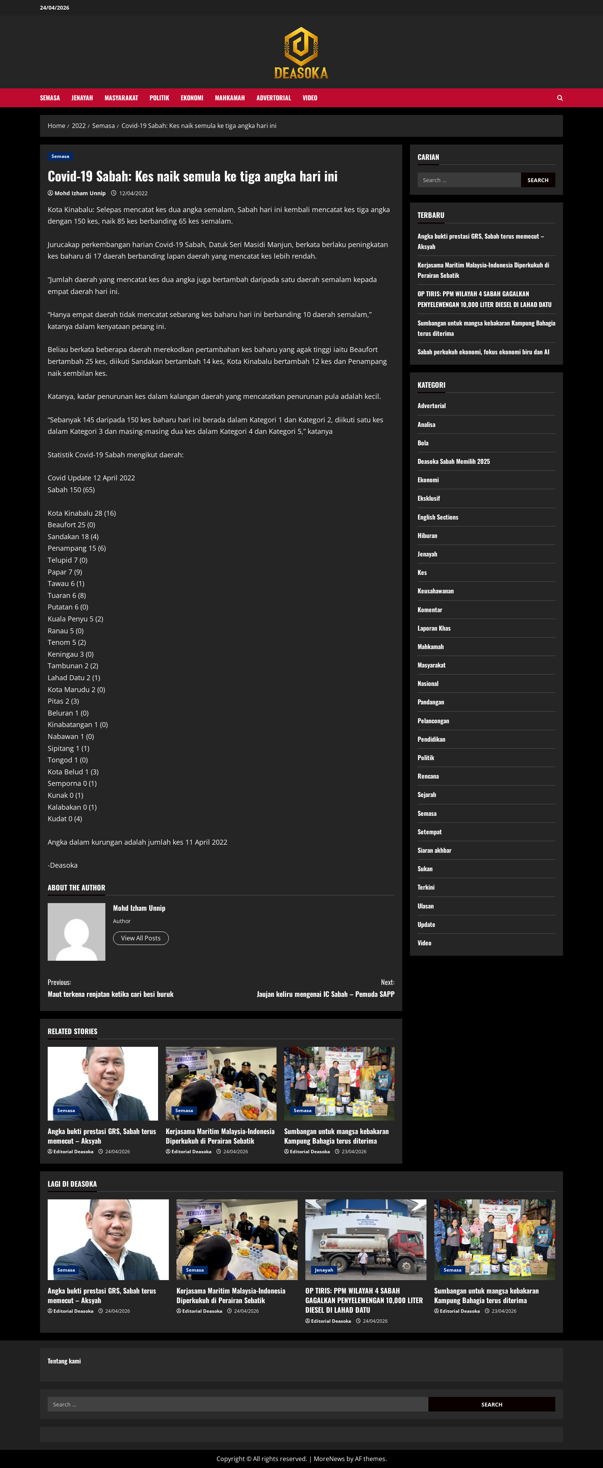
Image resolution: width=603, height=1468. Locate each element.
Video (310, 97)
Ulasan (426, 905)
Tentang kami (64, 1360)
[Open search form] (560, 97)
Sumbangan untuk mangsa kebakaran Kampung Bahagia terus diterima (336, 1136)
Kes (422, 572)
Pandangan (431, 701)
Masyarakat (121, 97)
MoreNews (329, 1459)
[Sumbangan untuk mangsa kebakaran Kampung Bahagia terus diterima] (339, 1084)
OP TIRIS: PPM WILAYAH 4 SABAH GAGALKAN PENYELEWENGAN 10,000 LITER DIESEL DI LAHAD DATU (364, 1300)
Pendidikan (431, 739)
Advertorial (274, 97)
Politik (159, 97)
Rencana (428, 775)
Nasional (428, 683)
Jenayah (82, 97)
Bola (423, 442)
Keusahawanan (436, 590)
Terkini (426, 887)
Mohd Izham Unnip (80, 193)
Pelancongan (433, 720)
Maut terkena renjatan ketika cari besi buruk (134, 987)
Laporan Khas (434, 628)
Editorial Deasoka (73, 1151)
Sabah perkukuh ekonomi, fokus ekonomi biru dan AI (484, 351)
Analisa (426, 424)
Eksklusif (429, 498)
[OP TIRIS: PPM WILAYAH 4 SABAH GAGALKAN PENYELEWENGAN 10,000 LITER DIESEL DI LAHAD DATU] (365, 1239)
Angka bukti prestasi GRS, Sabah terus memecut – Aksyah (102, 1136)
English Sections (438, 516)
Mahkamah (230, 97)
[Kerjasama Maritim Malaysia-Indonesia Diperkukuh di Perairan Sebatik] (221, 1084)
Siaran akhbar (434, 850)
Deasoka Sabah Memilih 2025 (454, 461)
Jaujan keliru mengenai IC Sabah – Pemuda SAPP (308, 987)
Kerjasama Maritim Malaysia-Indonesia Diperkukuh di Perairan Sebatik (220, 1136)
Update (426, 924)
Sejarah (427, 794)
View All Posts (141, 938)
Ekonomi (192, 97)
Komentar (430, 609)
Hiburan (427, 535)
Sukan (425, 868)
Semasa (50, 97)
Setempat (430, 831)
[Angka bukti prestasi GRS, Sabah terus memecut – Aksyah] (103, 1084)
